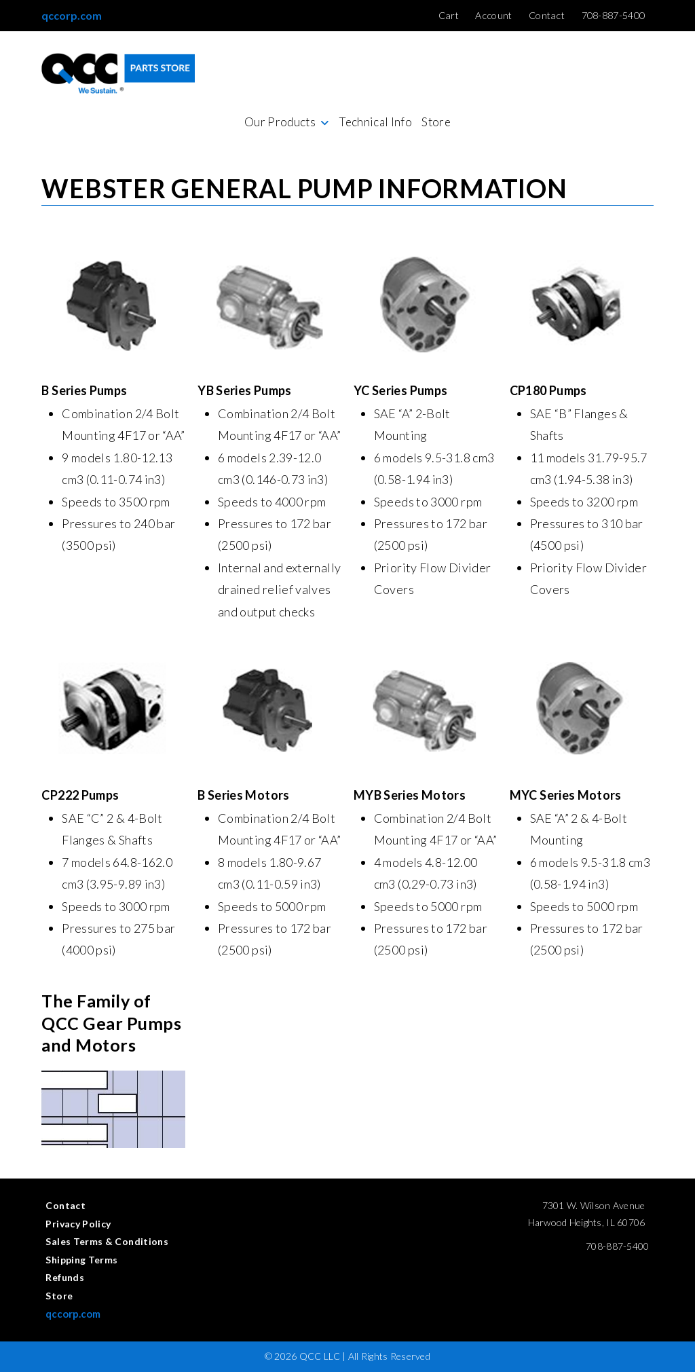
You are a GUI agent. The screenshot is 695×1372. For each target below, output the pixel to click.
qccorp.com (71, 15)
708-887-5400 (617, 1246)
